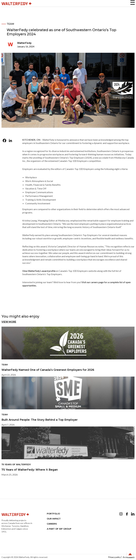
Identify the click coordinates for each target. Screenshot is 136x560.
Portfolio (53, 513)
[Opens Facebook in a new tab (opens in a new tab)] (127, 514)
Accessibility (129, 557)
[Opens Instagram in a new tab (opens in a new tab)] (121, 514)
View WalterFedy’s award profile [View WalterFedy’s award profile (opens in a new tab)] (38, 270)
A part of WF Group (59, 529)
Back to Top (130, 554)
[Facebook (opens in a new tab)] (4, 141)
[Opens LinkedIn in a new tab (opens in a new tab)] (133, 514)
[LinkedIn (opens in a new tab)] (10, 141)
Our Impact (54, 518)
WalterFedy (24, 43)
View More (8, 321)
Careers (52, 523)
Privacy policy (114, 557)
